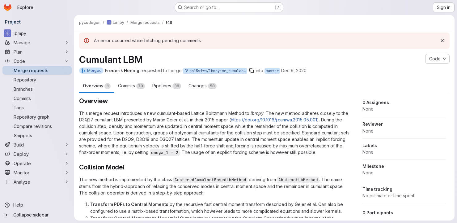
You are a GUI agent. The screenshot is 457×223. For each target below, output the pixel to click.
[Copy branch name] (251, 70)
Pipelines (166, 86)
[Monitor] (37, 172)
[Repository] (37, 79)
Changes (202, 86)
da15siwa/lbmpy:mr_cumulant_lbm (215, 71)
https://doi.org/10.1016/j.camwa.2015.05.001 (274, 119)
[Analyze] (37, 181)
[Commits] (37, 98)
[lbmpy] (37, 33)
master (272, 70)
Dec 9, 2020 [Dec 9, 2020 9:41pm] (294, 70)
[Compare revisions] (37, 126)
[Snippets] (37, 135)
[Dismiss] (442, 40)
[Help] (37, 205)
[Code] (37, 61)
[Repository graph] (37, 116)
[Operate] (37, 163)
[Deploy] (37, 154)
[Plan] (37, 51)
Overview (97, 86)
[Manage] (37, 42)
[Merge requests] (37, 70)
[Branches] (37, 89)
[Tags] (37, 107)
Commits (131, 86)
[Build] (37, 144)
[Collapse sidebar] (37, 215)
